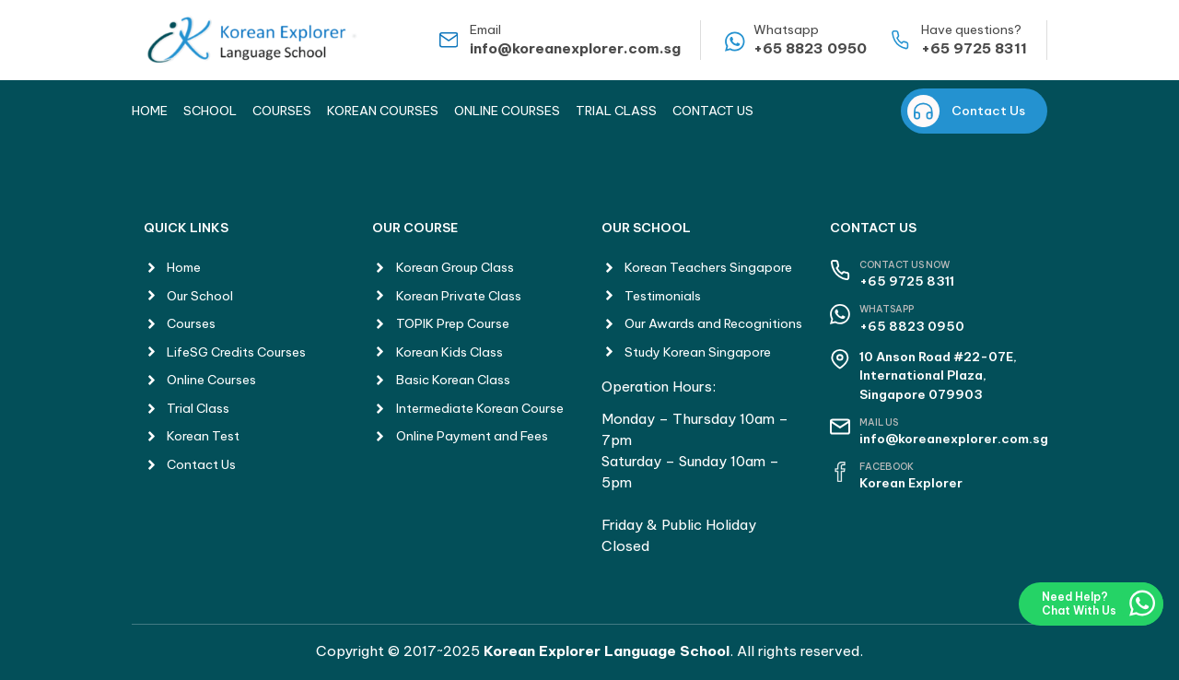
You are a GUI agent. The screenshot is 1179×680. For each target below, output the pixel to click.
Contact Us (712, 110)
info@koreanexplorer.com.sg (575, 48)
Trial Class (616, 110)
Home (150, 110)
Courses (281, 110)
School (210, 110)
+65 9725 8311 (974, 48)
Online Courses (507, 110)
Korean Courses (382, 110)
